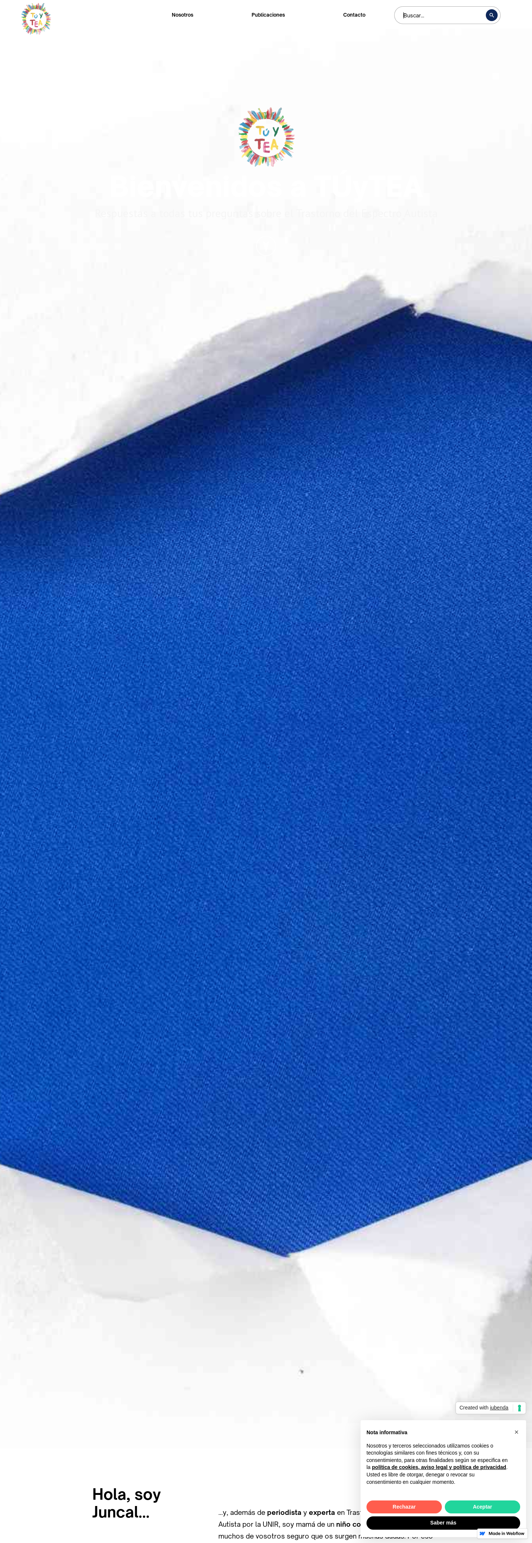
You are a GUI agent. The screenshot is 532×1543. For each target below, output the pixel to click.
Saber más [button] (443, 1523)
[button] (516, 1432)
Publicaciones (268, 15)
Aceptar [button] (482, 1507)
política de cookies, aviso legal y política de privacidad (439, 1467)
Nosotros (182, 15)
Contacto (354, 15)
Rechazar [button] (404, 1507)
